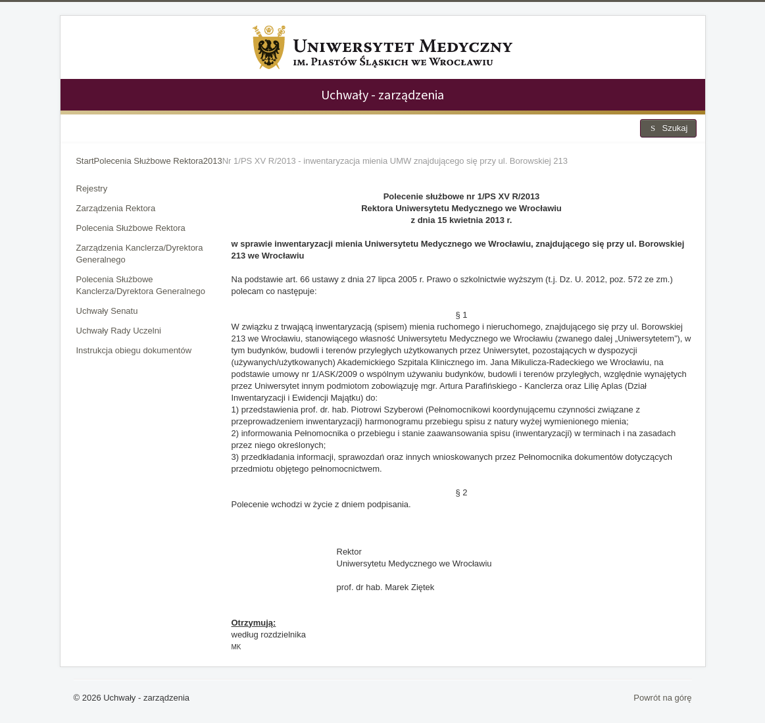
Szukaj (668, 128)
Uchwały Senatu (107, 311)
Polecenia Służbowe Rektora (130, 228)
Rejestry (92, 188)
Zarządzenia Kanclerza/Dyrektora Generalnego (139, 253)
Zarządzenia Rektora (116, 208)
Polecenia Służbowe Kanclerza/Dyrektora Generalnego (141, 285)
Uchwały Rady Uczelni (118, 331)
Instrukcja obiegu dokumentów (134, 350)
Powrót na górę (662, 698)
